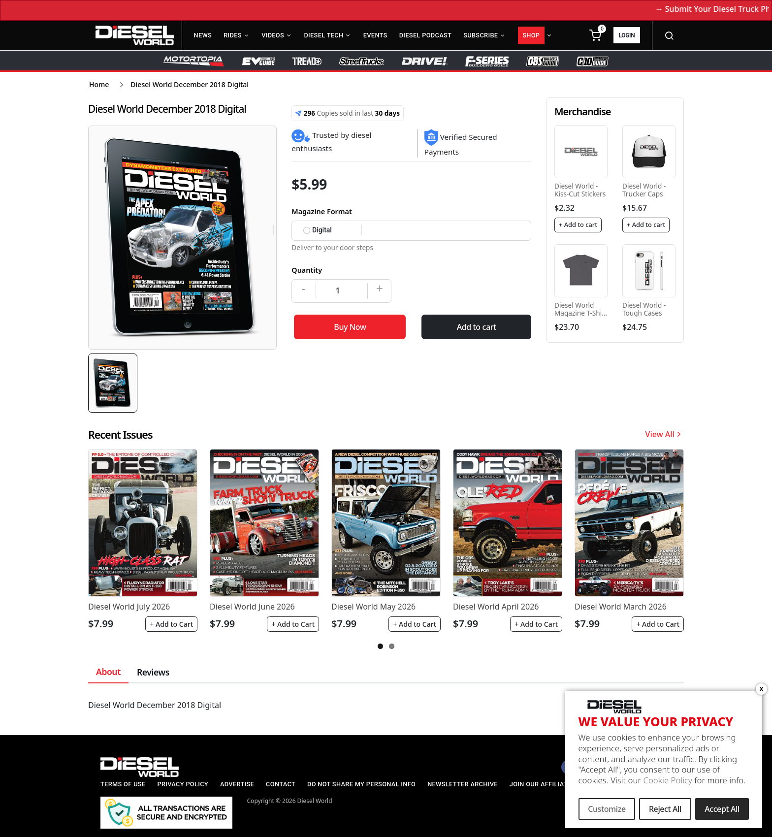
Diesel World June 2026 (252, 606)
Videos (272, 35)
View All (664, 434)
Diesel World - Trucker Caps (644, 189)
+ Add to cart (578, 224)
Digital (317, 230)
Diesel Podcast (425, 35)
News (203, 35)
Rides (233, 35)
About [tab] (108, 671)
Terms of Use (122, 784)
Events (375, 35)
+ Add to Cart (171, 624)
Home (99, 84)
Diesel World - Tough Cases (644, 309)
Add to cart (476, 327)
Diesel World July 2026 (129, 606)
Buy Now (350, 327)
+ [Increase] (379, 288)
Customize (607, 810)
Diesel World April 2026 (496, 606)
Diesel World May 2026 (373, 606)
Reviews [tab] (153, 672)
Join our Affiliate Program (557, 784)
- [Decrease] (303, 288)
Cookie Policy (667, 782)
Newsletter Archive (462, 784)
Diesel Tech (323, 35)
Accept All (722, 810)
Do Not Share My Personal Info (361, 784)
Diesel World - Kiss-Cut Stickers (580, 189)
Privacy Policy (182, 784)
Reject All (665, 810)
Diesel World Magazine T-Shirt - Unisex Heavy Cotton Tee (580, 317)
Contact (280, 784)
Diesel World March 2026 (621, 606)
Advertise (237, 784)
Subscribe (480, 35)
